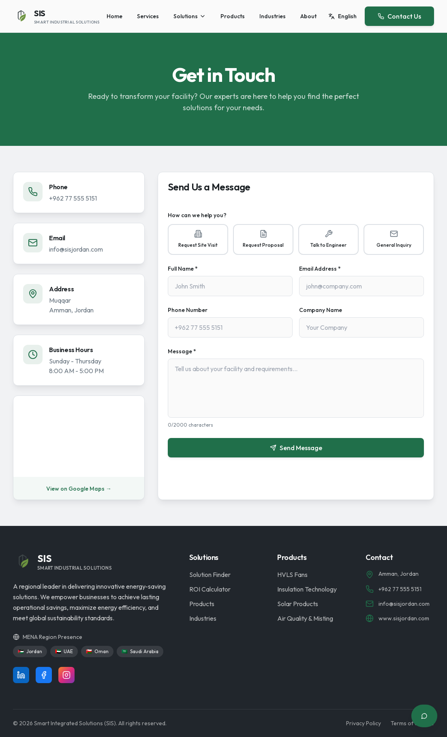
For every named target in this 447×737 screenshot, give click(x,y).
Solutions (189, 16)
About (308, 16)
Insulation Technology (307, 589)
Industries (272, 16)
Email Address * (320, 268)
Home (114, 16)
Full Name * (183, 268)
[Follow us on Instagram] (66, 675)
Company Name (320, 310)
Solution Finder (210, 574)
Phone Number (187, 310)
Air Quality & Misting (305, 618)
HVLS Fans (292, 574)
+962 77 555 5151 (73, 198)
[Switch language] (342, 16)
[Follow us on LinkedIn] (21, 675)
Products (232, 16)
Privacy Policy (363, 723)
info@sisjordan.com (76, 249)
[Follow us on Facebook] (44, 675)
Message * (182, 351)
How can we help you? (197, 215)
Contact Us (399, 16)
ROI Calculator (210, 589)
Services (148, 16)
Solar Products (297, 604)
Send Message (296, 448)
